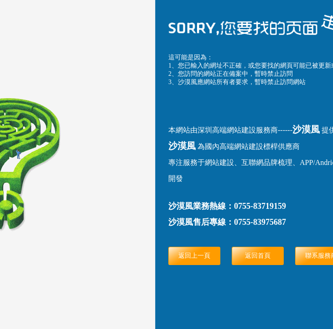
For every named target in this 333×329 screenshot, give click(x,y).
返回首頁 (258, 255)
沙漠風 (306, 129)
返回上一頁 (194, 255)
